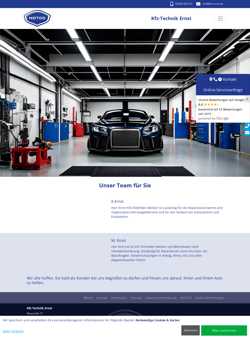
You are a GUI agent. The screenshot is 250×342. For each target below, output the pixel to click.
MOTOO (186, 298)
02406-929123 (181, 3)
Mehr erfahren (13, 331)
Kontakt (102, 298)
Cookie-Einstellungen (210, 298)
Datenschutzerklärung (161, 298)
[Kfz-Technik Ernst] (39, 18)
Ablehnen (190, 330)
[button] (5, 103)
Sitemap (136, 298)
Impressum (119, 298)
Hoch (88, 298)
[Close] (247, 99)
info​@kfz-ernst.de (209, 3)
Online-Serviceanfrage (223, 89)
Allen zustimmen (224, 330)
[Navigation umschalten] (220, 18)
